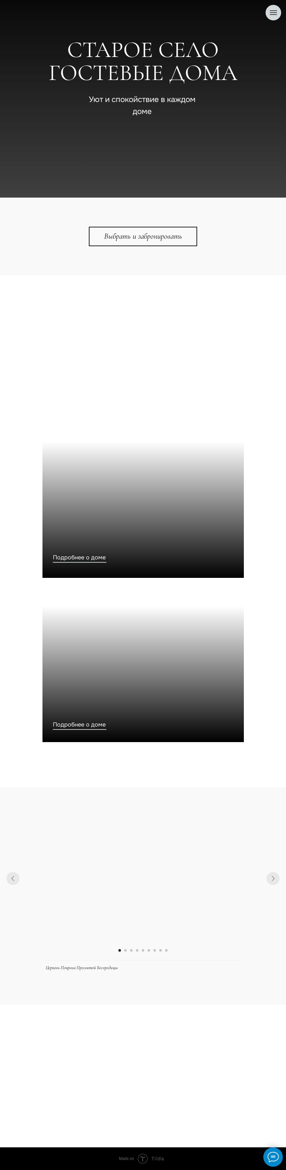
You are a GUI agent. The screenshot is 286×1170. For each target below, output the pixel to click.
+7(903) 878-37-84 (212, 1030)
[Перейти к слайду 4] (137, 950)
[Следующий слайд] (273, 878)
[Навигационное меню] (273, 12)
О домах (51, 1085)
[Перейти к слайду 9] (166, 950)
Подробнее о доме (79, 557)
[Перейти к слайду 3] (131, 950)
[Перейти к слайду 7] (154, 950)
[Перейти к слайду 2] (125, 950)
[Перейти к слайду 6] (149, 950)
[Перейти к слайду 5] (143, 950)
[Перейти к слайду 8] (160, 950)
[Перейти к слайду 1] (119, 950)
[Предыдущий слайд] (12, 878)
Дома (46, 1070)
